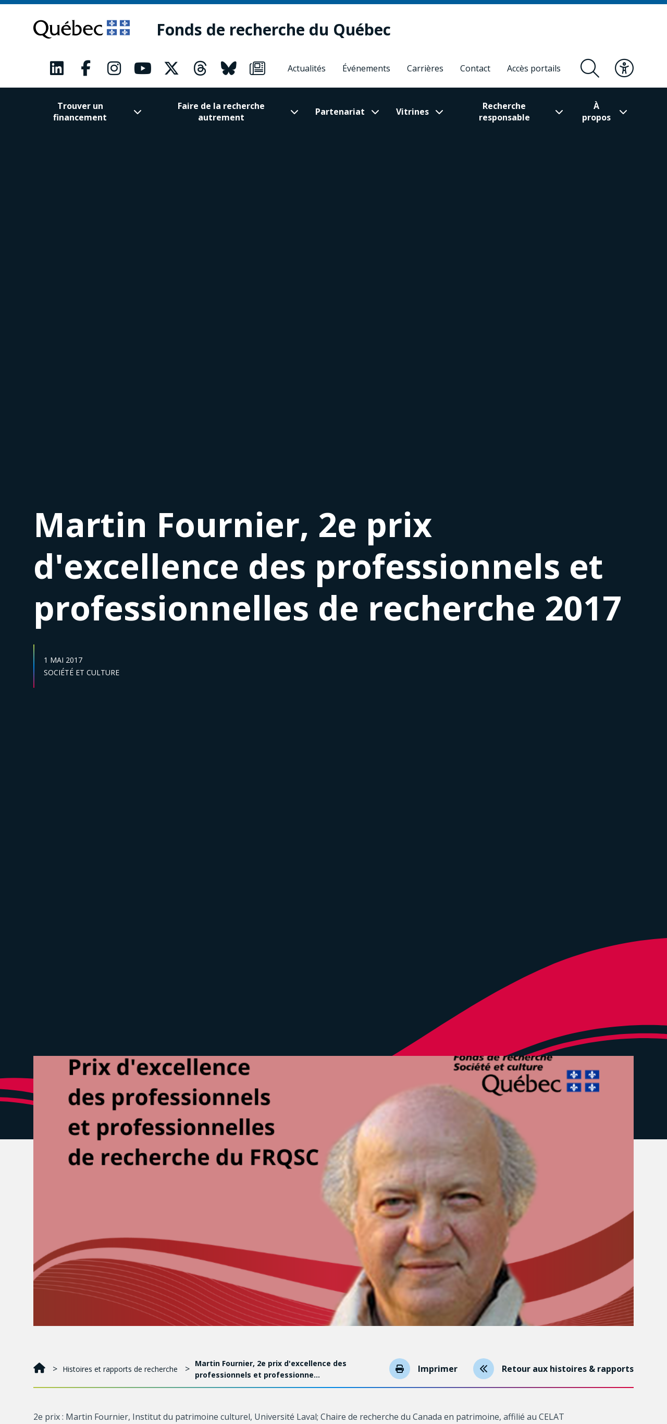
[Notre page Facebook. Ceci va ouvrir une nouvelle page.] (85, 68)
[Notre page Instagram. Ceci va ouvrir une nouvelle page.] (114, 68)
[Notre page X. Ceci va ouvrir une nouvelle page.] (171, 68)
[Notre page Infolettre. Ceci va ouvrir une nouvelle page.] (257, 68)
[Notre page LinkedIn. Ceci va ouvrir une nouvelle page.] (56, 68)
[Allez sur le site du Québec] (81, 29)
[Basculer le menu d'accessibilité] (624, 68)
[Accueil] (40, 1369)
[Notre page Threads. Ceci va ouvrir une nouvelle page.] (200, 68)
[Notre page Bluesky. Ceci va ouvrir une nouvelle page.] (228, 68)
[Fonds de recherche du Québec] (273, 29)
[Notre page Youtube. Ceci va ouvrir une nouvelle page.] (142, 68)
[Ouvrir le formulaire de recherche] (589, 68)
